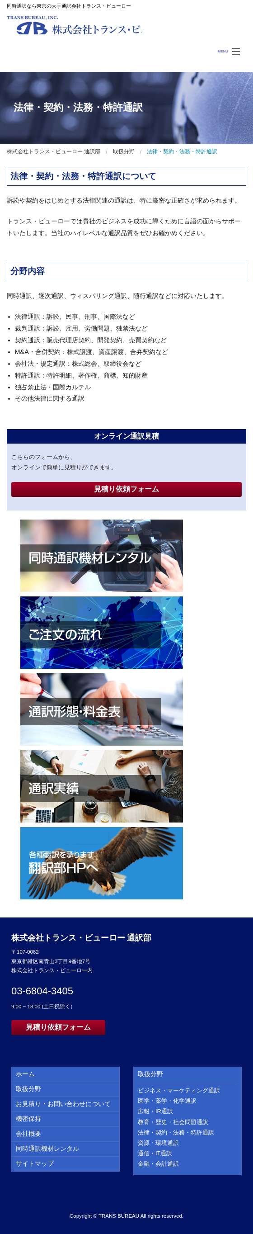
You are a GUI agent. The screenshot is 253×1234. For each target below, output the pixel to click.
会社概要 (28, 1133)
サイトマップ (35, 1163)
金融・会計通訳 (158, 1163)
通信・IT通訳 (155, 1153)
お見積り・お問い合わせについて (63, 1103)
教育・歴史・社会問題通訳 (173, 1122)
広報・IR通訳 (155, 1111)
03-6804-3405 (42, 991)
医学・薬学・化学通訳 (167, 1100)
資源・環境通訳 (158, 1142)
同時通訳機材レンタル (47, 1148)
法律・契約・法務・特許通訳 (176, 1132)
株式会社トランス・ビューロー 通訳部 (74, 24)
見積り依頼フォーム (126, 489)
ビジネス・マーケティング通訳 (179, 1090)
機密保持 (28, 1118)
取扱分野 (124, 151)
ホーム (25, 1074)
